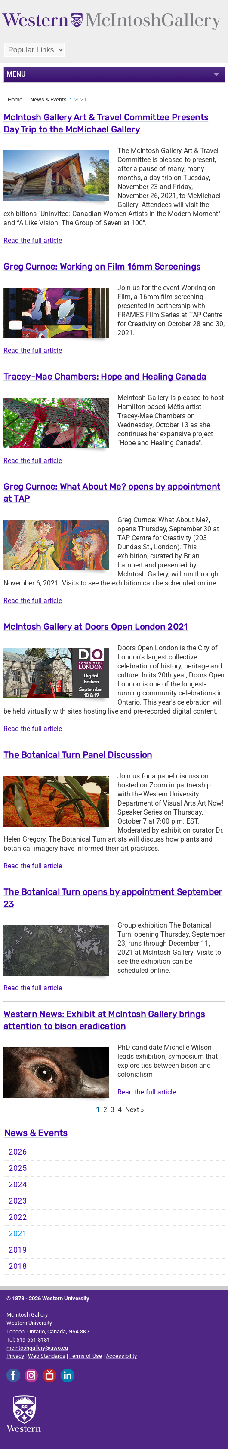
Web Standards (46, 1356)
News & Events (48, 99)
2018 (18, 1266)
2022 (18, 1217)
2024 (18, 1184)
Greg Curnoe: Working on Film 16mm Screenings (101, 266)
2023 (18, 1201)
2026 (18, 1152)
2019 (18, 1250)
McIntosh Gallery (27, 1314)
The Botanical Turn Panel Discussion (77, 755)
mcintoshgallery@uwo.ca (37, 1348)
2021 (18, 1233)
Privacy (15, 1356)
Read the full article (32, 240)
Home (15, 99)
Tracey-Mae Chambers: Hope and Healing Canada (104, 376)
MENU (16, 74)
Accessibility (121, 1356)
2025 (18, 1168)
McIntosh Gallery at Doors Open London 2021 (95, 627)
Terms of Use (85, 1356)
